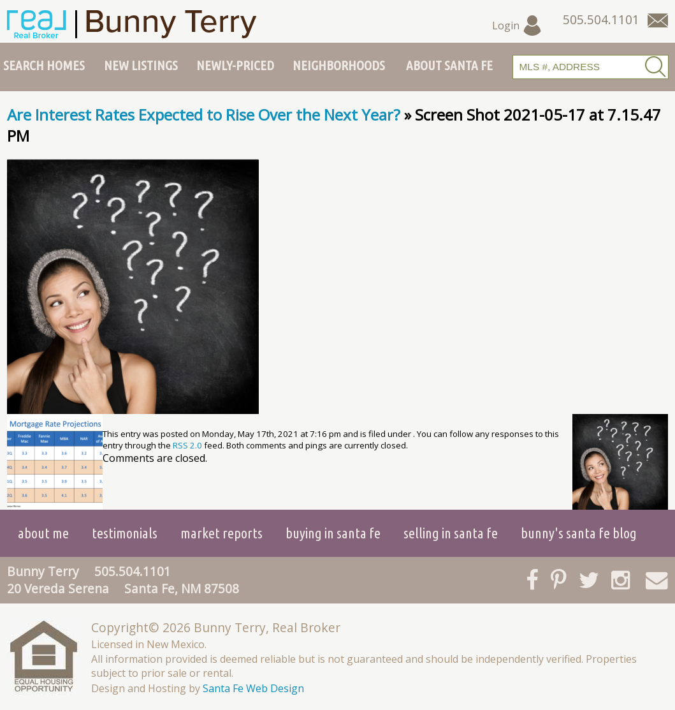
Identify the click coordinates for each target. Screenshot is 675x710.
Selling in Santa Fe (450, 533)
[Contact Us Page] (658, 20)
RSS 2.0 (187, 445)
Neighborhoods (339, 65)
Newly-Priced (235, 65)
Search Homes (44, 65)
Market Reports (221, 533)
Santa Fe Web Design (253, 688)
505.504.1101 (132, 571)
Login (517, 25)
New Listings (141, 65)
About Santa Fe (449, 65)
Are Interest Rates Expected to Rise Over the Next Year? (203, 114)
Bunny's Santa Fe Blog (579, 533)
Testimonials (124, 533)
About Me (43, 533)
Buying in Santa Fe (333, 533)
